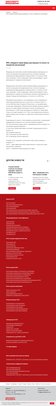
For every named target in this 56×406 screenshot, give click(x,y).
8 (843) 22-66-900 (43, 1)
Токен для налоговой (12, 373)
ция (27, 218)
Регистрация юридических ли (16, 238)
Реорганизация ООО (11, 256)
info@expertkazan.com (44, 392)
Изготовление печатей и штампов (17, 355)
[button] (44, 4)
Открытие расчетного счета (13, 258)
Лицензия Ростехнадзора (13, 225)
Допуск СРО (10, 199)
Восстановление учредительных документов (18, 251)
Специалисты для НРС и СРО (16, 336)
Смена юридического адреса (14, 293)
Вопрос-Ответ (31, 384)
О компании (14, 384)
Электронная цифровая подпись (15, 247)
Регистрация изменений (12, 249)
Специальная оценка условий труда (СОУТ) (18, 230)
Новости (15, 12)
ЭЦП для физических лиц (13, 367)
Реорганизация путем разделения (15, 305)
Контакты (47, 384)
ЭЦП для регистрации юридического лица (18, 371)
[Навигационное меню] (53, 8)
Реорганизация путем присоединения (16, 310)
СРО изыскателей (11, 208)
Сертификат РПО (10, 234)
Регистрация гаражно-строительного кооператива (20, 271)
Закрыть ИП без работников (14, 330)
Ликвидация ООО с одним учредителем (17, 332)
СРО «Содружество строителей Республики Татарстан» (22, 210)
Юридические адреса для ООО (14, 255)
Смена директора (11, 292)
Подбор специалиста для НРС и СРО (16, 342)
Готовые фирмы (11, 346)
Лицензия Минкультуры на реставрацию (17, 227)
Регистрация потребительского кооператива (18, 278)
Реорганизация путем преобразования (17, 309)
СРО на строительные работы (14, 204)
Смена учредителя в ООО (13, 290)
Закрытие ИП (9, 327)
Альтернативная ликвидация (14, 325)
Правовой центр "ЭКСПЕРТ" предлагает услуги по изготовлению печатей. (27, 359)
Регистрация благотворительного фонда (17, 276)
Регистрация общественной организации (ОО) (19, 282)
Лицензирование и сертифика (16, 218)
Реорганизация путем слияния (14, 307)
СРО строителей (10, 203)
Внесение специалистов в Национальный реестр (19, 340)
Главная (8, 12)
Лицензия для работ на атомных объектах (18, 229)
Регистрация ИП (10, 244)
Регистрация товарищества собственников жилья (20, 273)
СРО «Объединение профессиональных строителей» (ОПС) (23, 212)
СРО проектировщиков (12, 206)
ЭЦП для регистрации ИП (13, 369)
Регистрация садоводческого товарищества (18, 274)
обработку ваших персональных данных (37, 402)
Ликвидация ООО (12, 319)
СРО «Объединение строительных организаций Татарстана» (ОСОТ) (25, 213)
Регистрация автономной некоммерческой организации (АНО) (23, 280)
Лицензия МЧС (10, 221)
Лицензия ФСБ (10, 223)
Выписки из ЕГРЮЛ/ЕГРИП (13, 253)
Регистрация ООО (11, 242)
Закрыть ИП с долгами (12, 328)
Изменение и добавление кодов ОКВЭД (17, 295)
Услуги (19, 384)
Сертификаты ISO (11, 232)
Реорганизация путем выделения (15, 303)
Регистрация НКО (11, 246)
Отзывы (24, 384)
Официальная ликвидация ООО (14, 323)
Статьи (43, 384)
